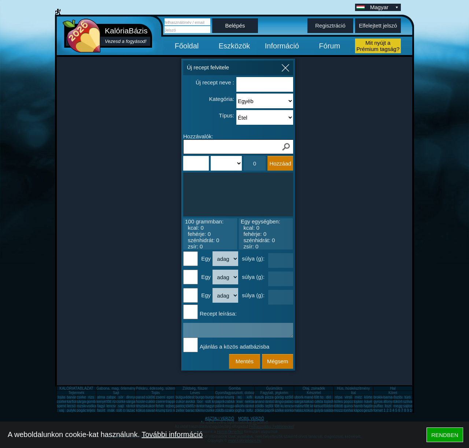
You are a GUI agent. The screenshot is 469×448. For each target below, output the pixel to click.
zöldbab (261, 406)
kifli (249, 397)
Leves (195, 393)
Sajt (116, 393)
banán (72, 397)
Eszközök (234, 46)
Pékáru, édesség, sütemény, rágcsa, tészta (171, 388)
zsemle (161, 397)
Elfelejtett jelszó (378, 25)
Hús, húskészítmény (353, 388)
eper (170, 397)
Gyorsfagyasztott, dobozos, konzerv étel (247, 393)
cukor (180, 402)
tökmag (201, 410)
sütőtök (152, 397)
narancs (221, 397)
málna (299, 406)
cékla (318, 402)
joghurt (240, 410)
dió (328, 397)
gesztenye (371, 410)
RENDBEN (444, 435)
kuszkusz (262, 397)
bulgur (181, 397)
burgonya (203, 397)
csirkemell (85, 397)
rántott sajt (253, 406)
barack (190, 410)
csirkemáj (124, 402)
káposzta (361, 410)
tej (240, 397)
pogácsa (84, 410)
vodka (91, 406)
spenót (62, 406)
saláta (329, 410)
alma (101, 397)
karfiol (72, 402)
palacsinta (292, 402)
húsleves (143, 402)
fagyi (101, 406)
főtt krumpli (313, 406)
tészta (141, 406)
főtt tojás (321, 397)
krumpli (231, 397)
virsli (348, 397)
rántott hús (273, 402)
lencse (111, 406)
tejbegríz (173, 406)
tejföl (269, 406)
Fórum (329, 46)
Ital (353, 393)
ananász (262, 402)
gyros (378, 402)
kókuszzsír (144, 410)
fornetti (379, 410)
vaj (61, 410)
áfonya (388, 402)
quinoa (349, 406)
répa (338, 397)
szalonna (232, 410)
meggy (398, 406)
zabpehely (114, 397)
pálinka (221, 406)
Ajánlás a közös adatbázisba (234, 346)
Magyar (384, 7)
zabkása (232, 402)
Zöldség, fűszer (194, 388)
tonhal (349, 410)
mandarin (312, 397)
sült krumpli (214, 402)
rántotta (201, 406)
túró (408, 397)
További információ (172, 434)
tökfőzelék (193, 406)
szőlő (289, 397)
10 (412, 410)
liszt (388, 406)
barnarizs (390, 397)
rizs (91, 397)
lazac (130, 410)
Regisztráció (330, 25)
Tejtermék (76, 393)
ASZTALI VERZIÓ (219, 418)
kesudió (320, 406)
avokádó (192, 402)
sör (120, 397)
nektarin (251, 402)
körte (368, 397)
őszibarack (402, 397)
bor (200, 402)
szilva (407, 402)
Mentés (245, 361)
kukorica (152, 406)
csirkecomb (66, 402)
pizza (269, 397)
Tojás (155, 393)
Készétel (314, 393)
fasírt (101, 410)
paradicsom (145, 397)
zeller (180, 410)
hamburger (362, 406)
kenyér (101, 402)
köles (338, 402)
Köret (392, 393)
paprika (221, 402)
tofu (250, 410)
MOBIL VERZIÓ (251, 418)
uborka (300, 397)
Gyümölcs (274, 388)
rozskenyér (86, 406)
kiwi (240, 402)
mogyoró (232, 406)
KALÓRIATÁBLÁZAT (76, 388)
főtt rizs (112, 402)
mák (111, 410)
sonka (289, 410)
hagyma (211, 406)
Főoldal (187, 46)
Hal (392, 388)
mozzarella (342, 410)
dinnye (131, 397)
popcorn (350, 402)
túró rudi (172, 410)
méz (358, 397)
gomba (92, 402)
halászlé (301, 410)
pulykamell (75, 410)
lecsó (71, 406)
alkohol (241, 406)
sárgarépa (134, 402)
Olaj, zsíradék (314, 388)
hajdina (369, 406)
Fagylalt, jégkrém (274, 393)
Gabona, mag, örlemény (116, 388)
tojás (61, 397)
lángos (279, 402)
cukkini (151, 402)
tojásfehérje (333, 402)
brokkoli (379, 397)
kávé (368, 402)
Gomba (235, 388)
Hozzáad (280, 163)
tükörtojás (401, 402)
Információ (282, 46)
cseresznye (165, 402)
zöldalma (262, 410)
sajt (121, 406)
